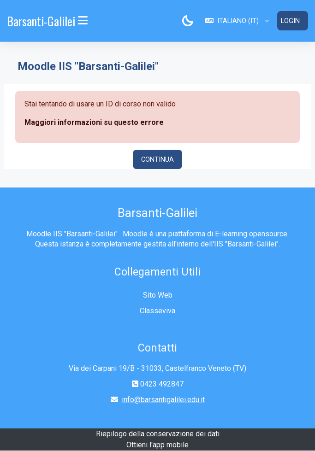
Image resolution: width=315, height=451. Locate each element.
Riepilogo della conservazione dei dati (158, 433)
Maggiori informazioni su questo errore (94, 122)
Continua (157, 159)
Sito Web (157, 295)
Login (290, 21)
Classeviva (157, 310)
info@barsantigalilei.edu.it (163, 399)
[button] (237, 20)
